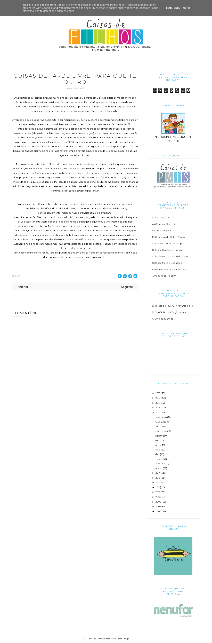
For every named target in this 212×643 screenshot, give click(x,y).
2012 (158, 482)
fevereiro (160, 463)
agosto (159, 435)
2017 (158, 402)
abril (157, 454)
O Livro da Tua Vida (162, 318)
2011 (158, 487)
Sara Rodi (71, 88)
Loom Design (123, 638)
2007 (158, 506)
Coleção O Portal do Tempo (167, 243)
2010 (158, 492)
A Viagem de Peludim (164, 275)
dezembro (161, 417)
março (158, 459)
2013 (158, 477)
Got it (186, 8)
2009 (158, 497)
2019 (158, 393)
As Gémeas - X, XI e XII (164, 224)
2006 (158, 511)
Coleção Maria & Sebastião (167, 262)
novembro (161, 421)
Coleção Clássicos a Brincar (167, 250)
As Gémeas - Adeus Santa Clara (169, 269)
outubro (159, 426)
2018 (158, 397)
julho (157, 440)
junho (158, 445)
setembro (160, 431)
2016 (158, 407)
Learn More (173, 8)
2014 (158, 472)
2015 (158, 412)
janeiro (158, 468)
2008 (158, 501)
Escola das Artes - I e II (164, 217)
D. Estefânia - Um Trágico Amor (169, 312)
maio (157, 449)
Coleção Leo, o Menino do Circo (170, 256)
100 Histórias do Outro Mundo (168, 237)
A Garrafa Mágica (161, 230)
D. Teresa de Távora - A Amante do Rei (173, 305)
